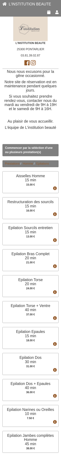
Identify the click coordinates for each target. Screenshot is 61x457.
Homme (28, 163)
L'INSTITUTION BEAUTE (26, 4)
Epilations (42, 163)
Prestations (12, 163)
